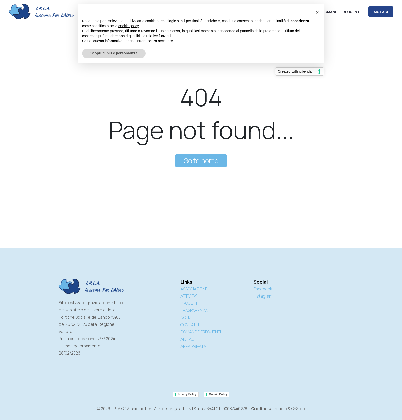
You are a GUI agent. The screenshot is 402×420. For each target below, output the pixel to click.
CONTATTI (189, 325)
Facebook (263, 289)
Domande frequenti (341, 11)
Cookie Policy (218, 394)
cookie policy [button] (128, 26)
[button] (317, 12)
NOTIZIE (187, 317)
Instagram (263, 296)
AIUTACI (381, 11)
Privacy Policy (187, 394)
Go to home (201, 160)
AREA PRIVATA (193, 346)
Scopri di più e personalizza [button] (113, 53)
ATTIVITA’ (188, 296)
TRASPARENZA (194, 310)
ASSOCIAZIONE (193, 289)
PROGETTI (189, 303)
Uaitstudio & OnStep (286, 409)
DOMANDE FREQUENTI (200, 332)
